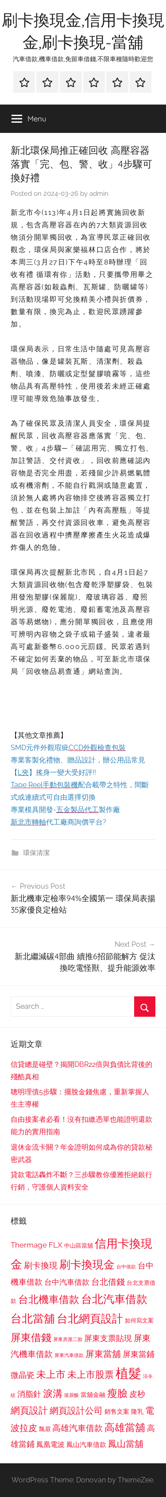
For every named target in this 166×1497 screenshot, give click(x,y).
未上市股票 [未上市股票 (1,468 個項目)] (90, 1374)
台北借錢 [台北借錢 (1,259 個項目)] (108, 1282)
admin (98, 194)
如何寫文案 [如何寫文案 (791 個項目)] (139, 1320)
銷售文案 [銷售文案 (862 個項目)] (116, 1411)
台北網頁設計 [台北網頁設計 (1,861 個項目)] (90, 1318)
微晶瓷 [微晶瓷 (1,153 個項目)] (23, 1375)
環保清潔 (36, 853)
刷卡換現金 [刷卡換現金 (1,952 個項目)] (87, 1264)
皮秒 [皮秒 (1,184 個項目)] (137, 1394)
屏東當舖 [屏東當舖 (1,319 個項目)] (103, 1354)
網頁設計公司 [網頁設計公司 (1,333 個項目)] (76, 1410)
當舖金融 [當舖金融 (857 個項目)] (93, 1394)
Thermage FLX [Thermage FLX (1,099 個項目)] (36, 1244)
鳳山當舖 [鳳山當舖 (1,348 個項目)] (125, 1444)
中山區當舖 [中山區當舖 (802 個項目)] (78, 1245)
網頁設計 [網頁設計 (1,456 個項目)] (29, 1410)
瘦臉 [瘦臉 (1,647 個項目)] (117, 1393)
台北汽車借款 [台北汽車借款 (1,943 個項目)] (114, 1299)
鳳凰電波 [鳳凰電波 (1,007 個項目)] (50, 1444)
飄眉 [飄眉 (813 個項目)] (44, 1429)
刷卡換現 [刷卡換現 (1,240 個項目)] (41, 1265)
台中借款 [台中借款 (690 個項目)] (126, 1266)
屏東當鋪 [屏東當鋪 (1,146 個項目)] (138, 1354)
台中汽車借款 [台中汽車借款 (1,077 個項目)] (66, 1282)
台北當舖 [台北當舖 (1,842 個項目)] (33, 1318)
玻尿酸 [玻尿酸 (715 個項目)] (71, 1395)
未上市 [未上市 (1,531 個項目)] (51, 1374)
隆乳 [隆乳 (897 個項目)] (137, 1411)
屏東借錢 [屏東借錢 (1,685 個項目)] (31, 1337)
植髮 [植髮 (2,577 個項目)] (128, 1373)
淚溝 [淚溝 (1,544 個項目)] (52, 1393)
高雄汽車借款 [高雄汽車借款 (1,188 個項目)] (77, 1428)
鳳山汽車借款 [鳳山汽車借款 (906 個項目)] (86, 1444)
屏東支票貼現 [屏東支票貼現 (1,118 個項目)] (108, 1338)
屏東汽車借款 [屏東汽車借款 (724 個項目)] (69, 1355)
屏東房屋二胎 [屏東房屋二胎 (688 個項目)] (67, 1339)
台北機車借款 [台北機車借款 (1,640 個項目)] (48, 1299)
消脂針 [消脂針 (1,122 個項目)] (29, 1394)
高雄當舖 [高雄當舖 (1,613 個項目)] (124, 1427)
